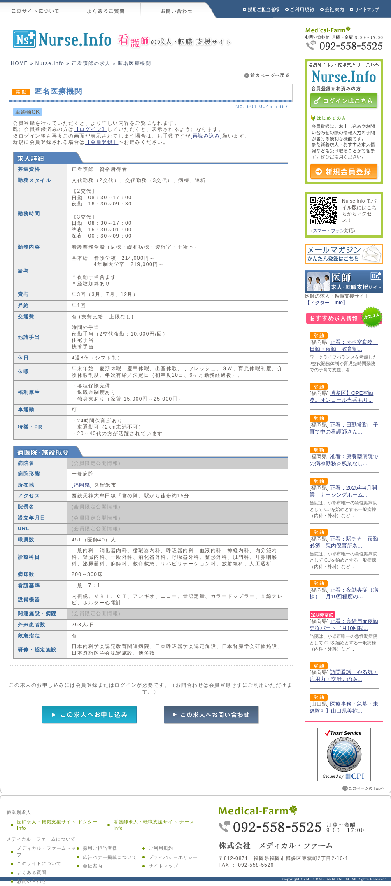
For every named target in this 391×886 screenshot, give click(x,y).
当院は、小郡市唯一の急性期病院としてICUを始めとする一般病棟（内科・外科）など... (343, 509)
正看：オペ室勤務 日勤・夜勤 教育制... (344, 345)
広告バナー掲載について (110, 857)
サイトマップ (365, 9)
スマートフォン (328, 230)
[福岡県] (82, 485)
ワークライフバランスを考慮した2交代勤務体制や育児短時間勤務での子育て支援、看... (343, 363)
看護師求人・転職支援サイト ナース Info (154, 825)
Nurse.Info (49, 63)
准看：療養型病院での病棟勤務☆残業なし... (344, 459)
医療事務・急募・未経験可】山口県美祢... (344, 707)
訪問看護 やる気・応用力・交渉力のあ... (344, 675)
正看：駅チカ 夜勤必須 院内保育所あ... (344, 542)
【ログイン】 (90, 129)
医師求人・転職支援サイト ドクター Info (57, 825)
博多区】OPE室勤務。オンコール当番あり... (341, 396)
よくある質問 (32, 872)
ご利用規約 (300, 9)
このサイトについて (35, 9)
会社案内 (92, 865)
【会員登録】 (102, 142)
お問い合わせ (179, 9)
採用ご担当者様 (250, 9)
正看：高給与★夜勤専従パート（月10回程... (344, 624)
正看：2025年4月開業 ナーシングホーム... (343, 491)
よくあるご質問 (105, 9)
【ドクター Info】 (326, 302)
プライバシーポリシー (173, 857)
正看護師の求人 (91, 63)
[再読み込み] (206, 136)
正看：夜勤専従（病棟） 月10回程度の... (344, 593)
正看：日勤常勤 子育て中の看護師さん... (344, 428)
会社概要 (332, 9)
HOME (19, 63)
